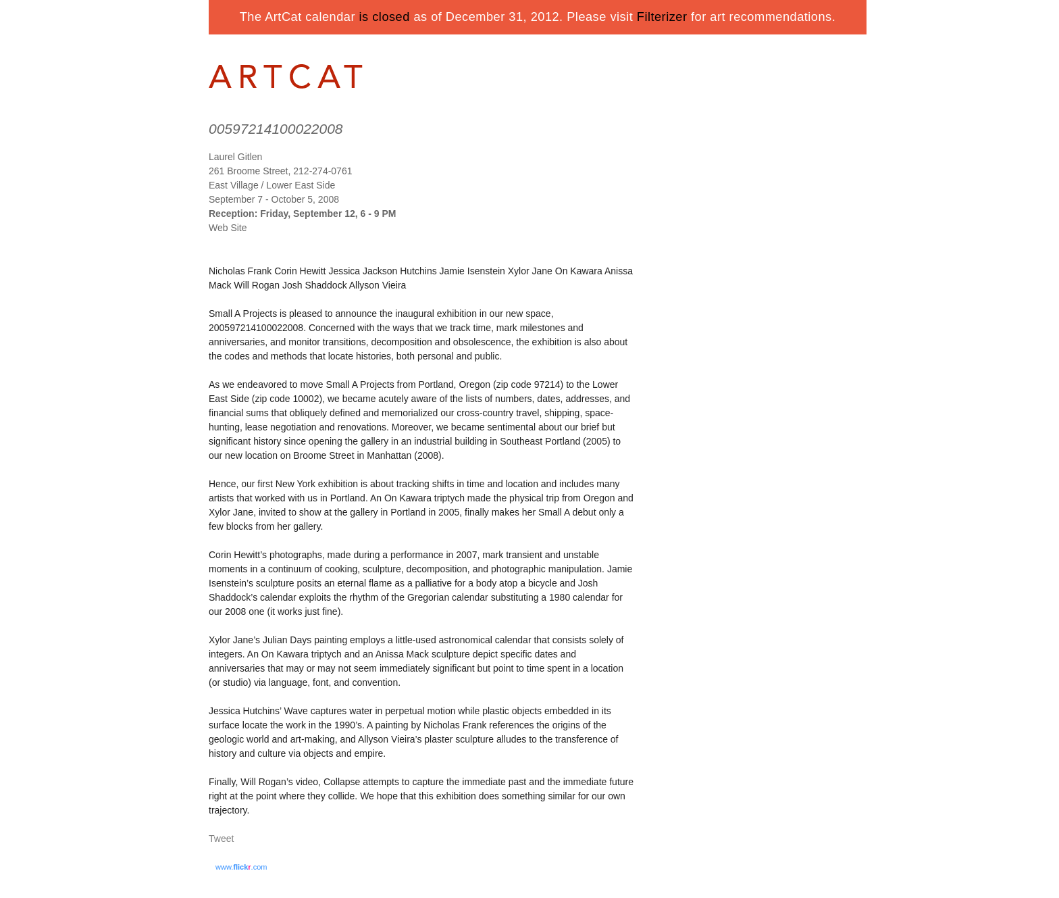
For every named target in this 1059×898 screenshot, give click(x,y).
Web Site (228, 227)
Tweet (221, 838)
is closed (384, 17)
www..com (241, 867)
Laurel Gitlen (235, 156)
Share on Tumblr (261, 839)
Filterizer (662, 17)
